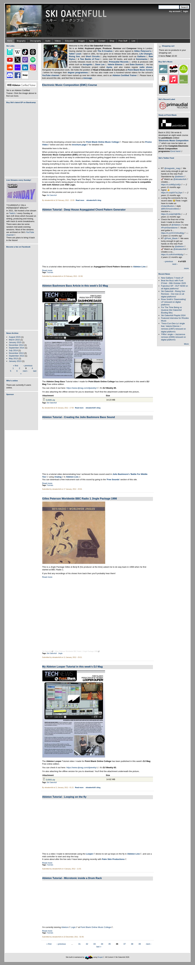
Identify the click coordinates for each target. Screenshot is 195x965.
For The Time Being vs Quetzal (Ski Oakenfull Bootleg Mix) (171, 310)
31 (79, 944)
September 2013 (16, 356)
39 (139, 944)
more (186, 268)
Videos (58, 41)
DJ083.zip (50, 779)
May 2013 (13, 358)
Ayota (91, 41)
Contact (101, 41)
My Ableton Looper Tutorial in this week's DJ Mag (72, 666)
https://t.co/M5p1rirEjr (172, 184)
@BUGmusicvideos (171, 209)
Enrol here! (176, 151)
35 (109, 944)
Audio (47, 41)
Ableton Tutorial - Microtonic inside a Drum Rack (72, 878)
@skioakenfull (180, 179)
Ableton (65, 927)
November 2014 (16, 345)
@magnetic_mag (173, 168)
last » (98, 946)
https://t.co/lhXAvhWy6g (173, 254)
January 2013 (15, 361)
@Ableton (176, 225)
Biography (21, 41)
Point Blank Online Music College (96, 927)
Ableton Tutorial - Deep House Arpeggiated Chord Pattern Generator (84, 209)
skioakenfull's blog (93, 200)
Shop (112, 41)
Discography (35, 41)
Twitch (13, 213)
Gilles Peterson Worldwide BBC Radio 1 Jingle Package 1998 (79, 498)
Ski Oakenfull (52, 195)
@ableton (180, 176)
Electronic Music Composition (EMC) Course (69, 84)
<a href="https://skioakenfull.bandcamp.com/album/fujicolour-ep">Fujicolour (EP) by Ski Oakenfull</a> (20, 140)
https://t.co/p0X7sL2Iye (172, 192)
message (87, 78)
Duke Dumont (137, 64)
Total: (168, 56)
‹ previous (27, 365)
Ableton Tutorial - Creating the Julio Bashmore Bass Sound (78, 417)
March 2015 (14, 339)
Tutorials (50, 272)
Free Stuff (123, 41)
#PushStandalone (170, 227)
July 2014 (13, 350)
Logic (74, 927)
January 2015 (15, 342)
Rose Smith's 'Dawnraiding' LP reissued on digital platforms (173, 302)
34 (102, 944)
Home (9, 41)
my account (175, 11)
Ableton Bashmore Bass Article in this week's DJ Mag (75, 285)
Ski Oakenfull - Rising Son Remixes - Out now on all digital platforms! (173, 294)
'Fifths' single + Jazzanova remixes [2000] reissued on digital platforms (173, 337)
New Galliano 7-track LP (172, 278)
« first (15, 365)
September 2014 (16, 348)
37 (124, 944)
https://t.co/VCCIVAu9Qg (173, 233)
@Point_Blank (171, 238)
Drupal (101, 957)
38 (132, 944)
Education (69, 41)
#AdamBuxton (168, 206)
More (186, 344)
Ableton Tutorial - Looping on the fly (64, 796)
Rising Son (74, 56)
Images (81, 41)
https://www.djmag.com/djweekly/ (82, 388)
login (185, 11)
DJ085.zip (50, 400)
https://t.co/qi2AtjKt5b (171, 214)
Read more (80, 200)
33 (94, 944)
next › (25, 371)
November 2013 (16, 353)
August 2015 (14, 337)
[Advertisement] (22, 412)
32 (87, 944)
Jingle (60, 653)
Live (133, 41)
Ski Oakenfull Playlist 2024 (173, 315)
